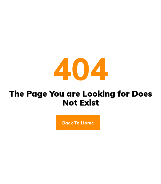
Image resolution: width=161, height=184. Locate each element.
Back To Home (78, 122)
